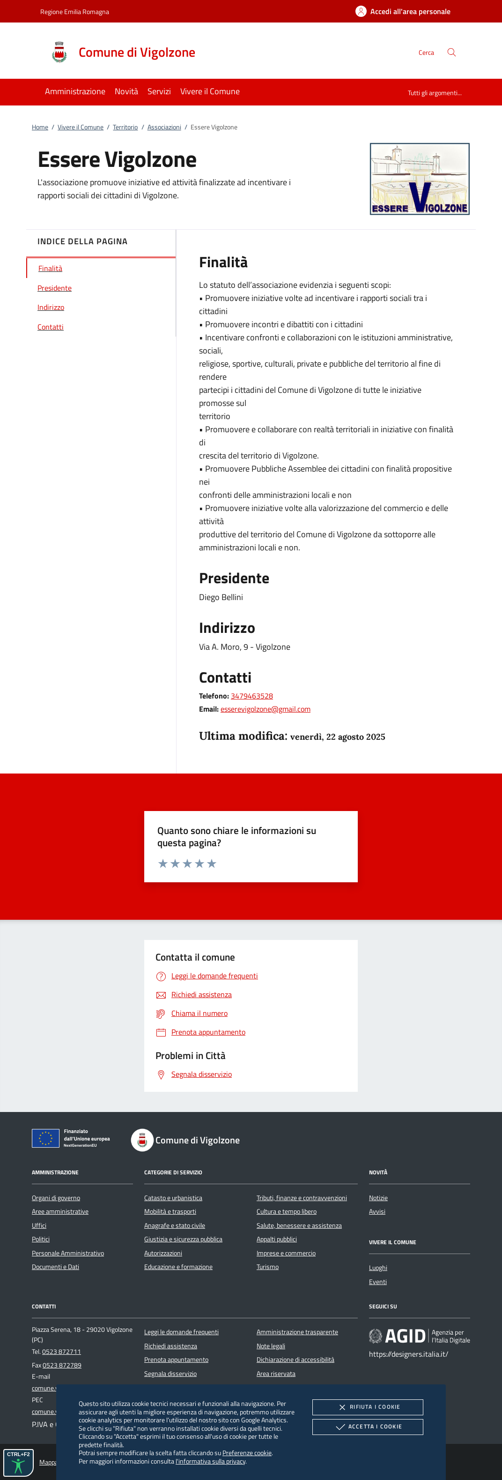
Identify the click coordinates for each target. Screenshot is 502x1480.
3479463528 (252, 695)
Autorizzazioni (163, 1253)
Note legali (271, 1346)
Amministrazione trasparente (297, 1332)
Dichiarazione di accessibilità (295, 1359)
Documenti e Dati (55, 1267)
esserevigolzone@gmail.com (265, 708)
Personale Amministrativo (68, 1253)
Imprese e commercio (286, 1253)
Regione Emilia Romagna (74, 11)
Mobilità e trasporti (170, 1211)
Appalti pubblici (277, 1239)
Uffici (39, 1225)
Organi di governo (56, 1198)
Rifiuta (367, 1407)
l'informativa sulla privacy (210, 1461)
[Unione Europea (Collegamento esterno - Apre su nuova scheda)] (73, 1140)
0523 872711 (61, 1351)
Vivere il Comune (80, 127)
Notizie (378, 1198)
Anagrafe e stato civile (174, 1225)
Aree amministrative (60, 1211)
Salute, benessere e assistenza (299, 1225)
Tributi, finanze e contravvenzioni (302, 1198)
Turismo (268, 1267)
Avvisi (377, 1211)
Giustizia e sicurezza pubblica (183, 1239)
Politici (41, 1239)
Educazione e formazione (178, 1267)
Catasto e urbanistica (173, 1198)
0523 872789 (62, 1365)
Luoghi (378, 1267)
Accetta (367, 1427)
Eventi (378, 1282)
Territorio (125, 127)
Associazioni (164, 127)
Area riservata (276, 1373)
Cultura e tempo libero (287, 1211)
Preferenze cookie (247, 1452)
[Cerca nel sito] (452, 52)
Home (40, 127)
